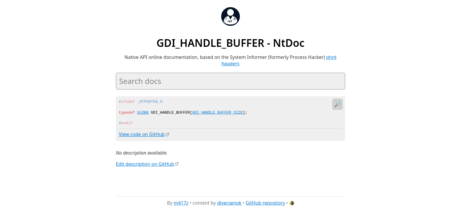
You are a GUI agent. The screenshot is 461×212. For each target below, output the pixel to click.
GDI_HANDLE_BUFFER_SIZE (217, 112)
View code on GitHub (142, 134)
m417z (181, 203)
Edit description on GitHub (145, 163)
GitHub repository (265, 203)
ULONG (142, 112)
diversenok (229, 203)
